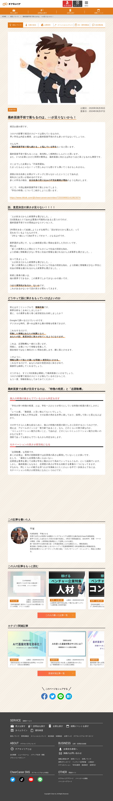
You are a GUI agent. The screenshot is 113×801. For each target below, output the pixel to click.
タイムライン (18, 730)
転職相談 (59, 736)
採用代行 (93, 765)
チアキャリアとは (20, 749)
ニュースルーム (23, 755)
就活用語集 (97, 25)
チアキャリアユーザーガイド (83, 736)
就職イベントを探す (77, 726)
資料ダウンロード (64, 762)
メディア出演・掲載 (38, 755)
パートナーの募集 (81, 778)
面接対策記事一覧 (56, 673)
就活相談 (51, 736)
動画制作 (85, 765)
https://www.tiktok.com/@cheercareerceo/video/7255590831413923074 (45, 198)
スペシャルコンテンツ (38, 736)
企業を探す (55, 726)
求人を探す (17, 726)
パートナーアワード (65, 781)
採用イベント (75, 759)
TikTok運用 (76, 765)
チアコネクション (64, 765)
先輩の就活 (30, 25)
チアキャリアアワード (66, 778)
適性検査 (36, 730)
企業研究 (45, 25)
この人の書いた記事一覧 (56, 615)
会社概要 (13, 755)
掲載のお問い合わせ (70, 753)
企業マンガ (68, 736)
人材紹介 (91, 762)
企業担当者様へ (68, 749)
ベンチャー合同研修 (79, 762)
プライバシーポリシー (17, 758)
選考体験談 (25, 736)
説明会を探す (36, 726)
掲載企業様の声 (63, 759)
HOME (4, 16)
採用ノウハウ (86, 759)
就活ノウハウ (14, 16)
